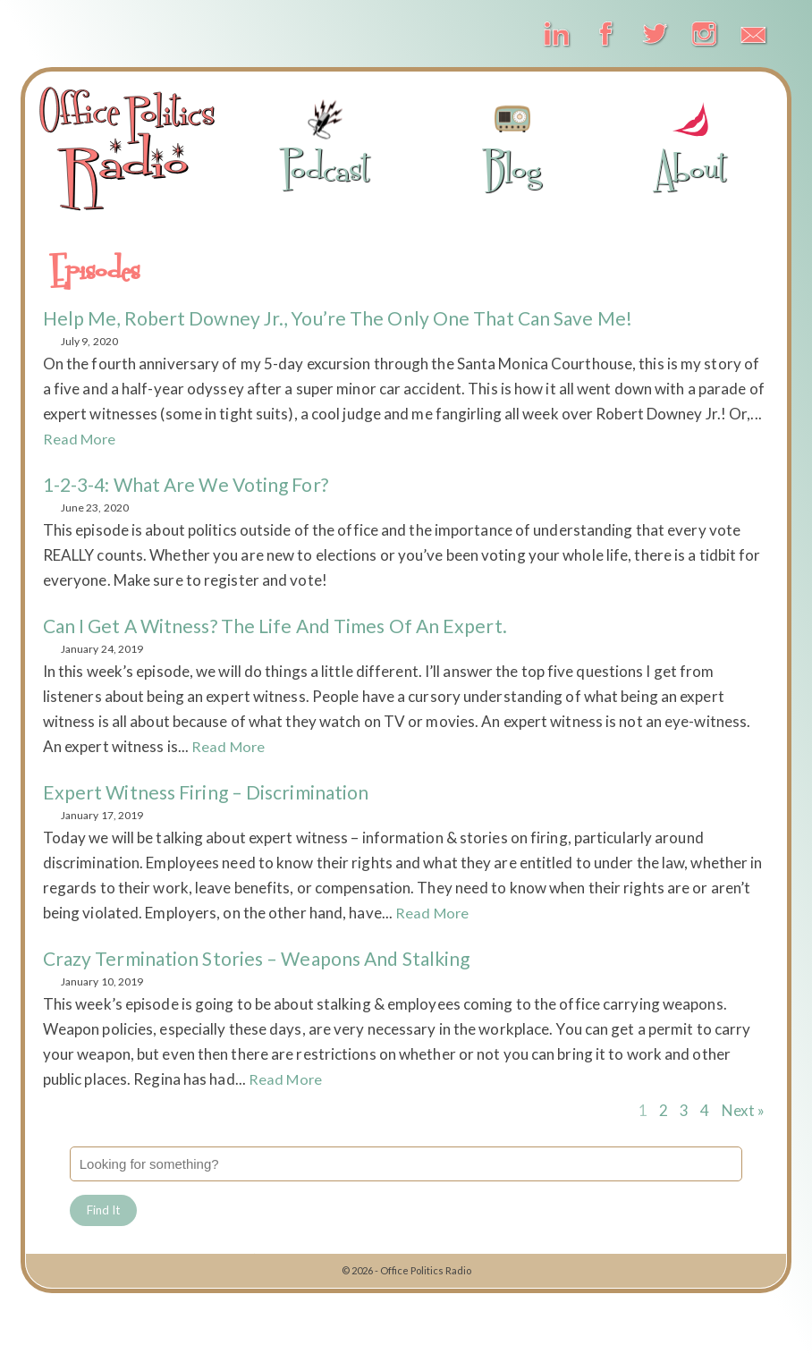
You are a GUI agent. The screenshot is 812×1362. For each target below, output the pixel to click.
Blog (513, 144)
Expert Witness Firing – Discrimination (211, 792)
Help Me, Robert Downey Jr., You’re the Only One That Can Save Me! (345, 318)
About (690, 144)
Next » (743, 1110)
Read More (80, 438)
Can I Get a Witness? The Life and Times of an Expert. (282, 625)
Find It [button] (105, 1211)
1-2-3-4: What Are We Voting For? (192, 484)
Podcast (325, 144)
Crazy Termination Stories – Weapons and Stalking (266, 958)
